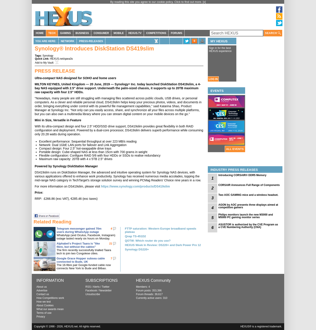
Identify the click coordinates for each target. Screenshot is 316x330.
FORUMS (176, 33)
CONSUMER (101, 33)
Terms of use (44, 312)
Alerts (96, 286)
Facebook (91, 290)
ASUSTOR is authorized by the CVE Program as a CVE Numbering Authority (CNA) (248, 225)
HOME (40, 33)
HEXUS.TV (135, 33)
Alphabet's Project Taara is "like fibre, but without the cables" (78, 245)
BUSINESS (82, 33)
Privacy (40, 316)
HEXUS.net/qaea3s (61, 58)
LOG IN (213, 79)
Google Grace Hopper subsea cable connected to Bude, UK (81, 260)
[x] (204, 2)
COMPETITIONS (156, 33)
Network (67, 41)
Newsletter (105, 290)
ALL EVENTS (235, 149)
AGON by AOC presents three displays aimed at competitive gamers (248, 206)
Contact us (42, 294)
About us (41, 286)
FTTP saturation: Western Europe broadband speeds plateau (160, 230)
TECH (52, 33)
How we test (43, 301)
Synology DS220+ (137, 249)
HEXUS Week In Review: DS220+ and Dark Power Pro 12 (163, 245)
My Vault (48, 62)
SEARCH (273, 33)
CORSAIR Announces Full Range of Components (249, 185)
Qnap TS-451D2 (135, 236)
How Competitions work (50, 298)
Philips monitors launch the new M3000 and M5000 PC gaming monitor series (245, 216)
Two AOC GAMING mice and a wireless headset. (248, 195)
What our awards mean (50, 309)
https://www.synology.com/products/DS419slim (135, 186)
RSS (88, 286)
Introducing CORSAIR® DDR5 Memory (242, 175)
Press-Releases (91, 41)
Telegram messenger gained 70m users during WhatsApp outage (79, 230)
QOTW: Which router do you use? (148, 240)
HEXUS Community (153, 280)
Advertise (41, 290)
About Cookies (45, 305)
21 (110, 243)
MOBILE (118, 33)
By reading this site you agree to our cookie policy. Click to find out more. (156, 2)
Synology (47, 55)
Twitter (106, 286)
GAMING (65, 33)
